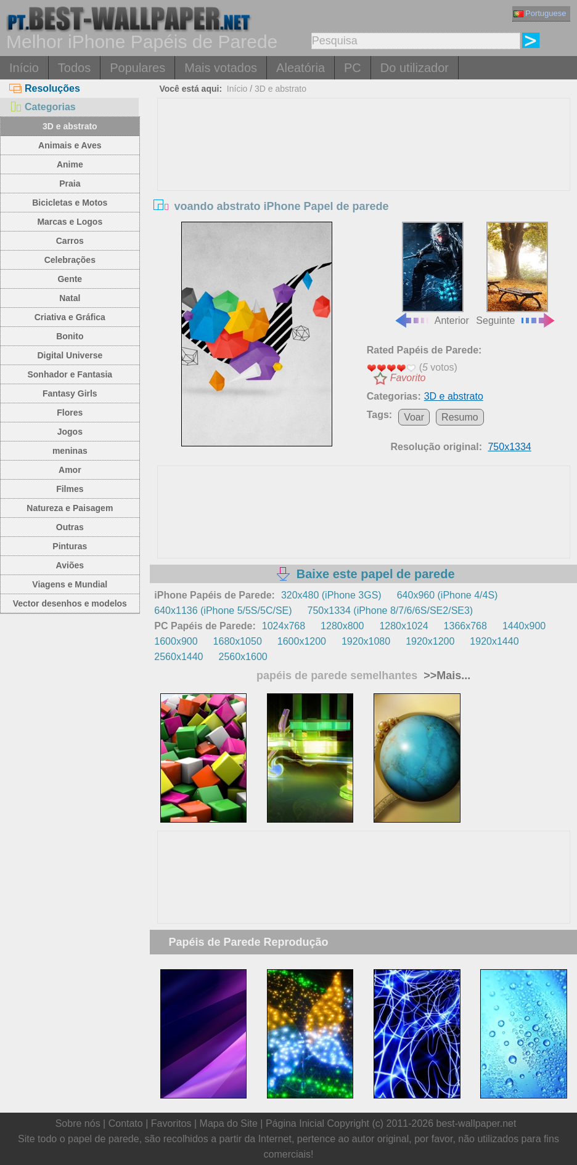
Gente (69, 279)
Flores (70, 412)
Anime (70, 164)
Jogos (70, 432)
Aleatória (300, 68)
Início (24, 68)
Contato (125, 1123)
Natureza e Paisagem (70, 508)
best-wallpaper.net (476, 1123)
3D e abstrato (70, 126)
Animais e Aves (69, 145)
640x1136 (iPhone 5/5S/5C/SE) (223, 610)
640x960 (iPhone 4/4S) (447, 595)
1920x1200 (430, 641)
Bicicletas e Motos (69, 203)
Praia (69, 183)
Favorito (408, 378)
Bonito (69, 336)
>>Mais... (445, 675)
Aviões (70, 565)
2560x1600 (242, 656)
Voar (414, 417)
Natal (69, 298)
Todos (74, 68)
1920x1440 (494, 641)
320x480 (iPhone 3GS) (331, 595)
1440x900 (524, 626)
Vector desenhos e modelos (70, 603)
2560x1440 (178, 656)
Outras (70, 527)
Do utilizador (414, 68)
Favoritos (171, 1123)
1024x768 (283, 626)
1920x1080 (366, 641)
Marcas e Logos (69, 222)
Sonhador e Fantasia (69, 374)
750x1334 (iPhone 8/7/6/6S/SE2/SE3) (390, 610)
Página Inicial (295, 1123)
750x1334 (509, 446)
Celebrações (70, 260)
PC (352, 68)
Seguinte (515, 274)
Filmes (69, 489)
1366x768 (465, 626)
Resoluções (44, 88)
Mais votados (220, 68)
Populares (137, 68)
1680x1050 (237, 641)
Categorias (42, 107)
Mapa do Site (229, 1123)
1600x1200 (301, 641)
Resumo (459, 417)
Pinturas (69, 546)
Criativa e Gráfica (70, 317)
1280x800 (342, 626)
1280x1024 (403, 626)
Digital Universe (69, 355)
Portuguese (540, 13)
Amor (70, 470)
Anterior (431, 274)
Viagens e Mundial (69, 584)
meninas (70, 451)
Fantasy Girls (70, 393)
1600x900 (175, 641)
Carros (70, 241)
